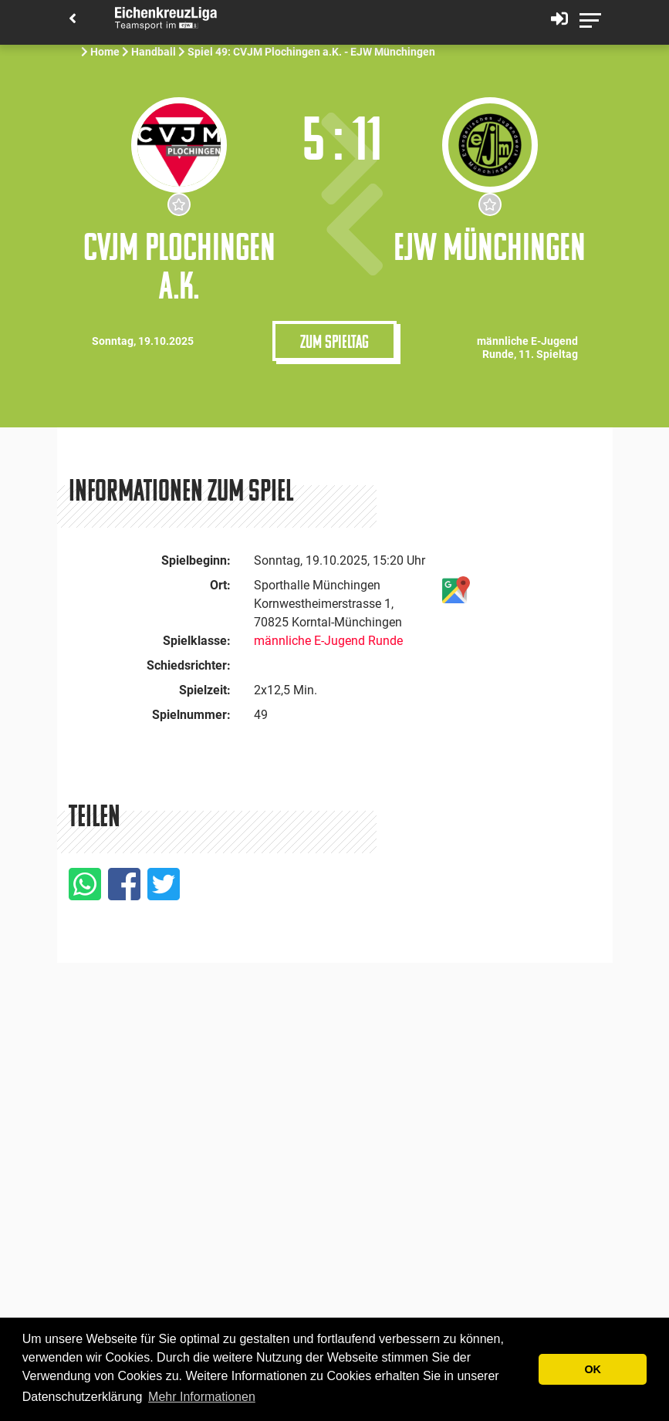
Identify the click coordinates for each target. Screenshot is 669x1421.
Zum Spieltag (334, 341)
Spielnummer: (191, 714)
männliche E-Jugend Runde (328, 640)
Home (105, 52)
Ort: (220, 585)
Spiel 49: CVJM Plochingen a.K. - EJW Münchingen (313, 52)
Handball (153, 52)
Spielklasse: (197, 640)
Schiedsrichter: (189, 665)
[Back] (72, 19)
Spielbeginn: (196, 560)
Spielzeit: (205, 690)
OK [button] (592, 1369)
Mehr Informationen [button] (201, 1396)
